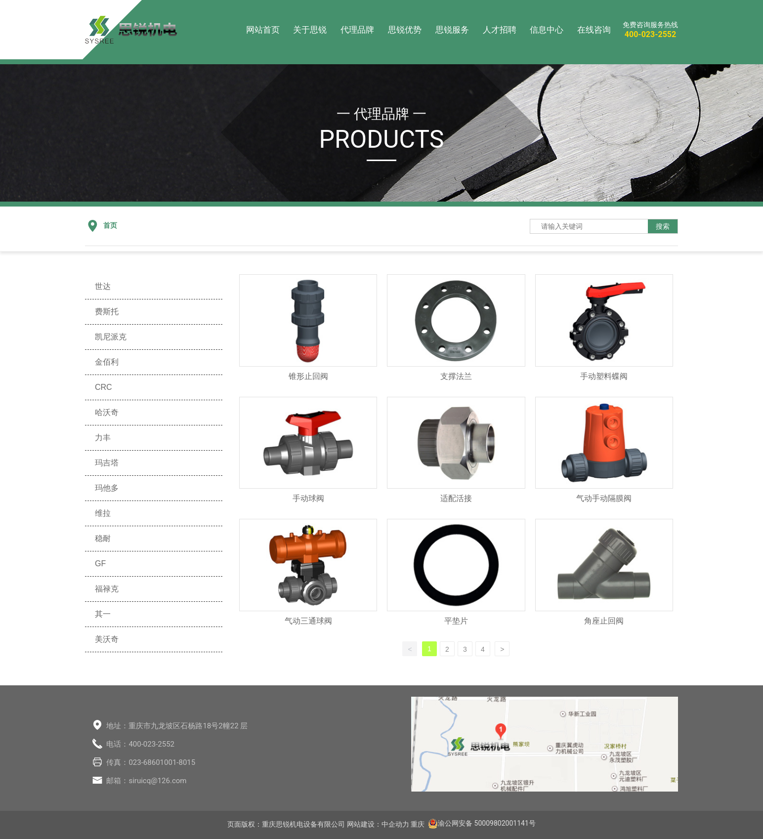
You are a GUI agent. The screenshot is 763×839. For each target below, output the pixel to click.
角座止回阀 (604, 621)
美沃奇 (107, 639)
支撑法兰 (456, 376)
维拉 (103, 513)
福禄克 (107, 589)
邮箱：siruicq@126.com (146, 780)
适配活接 (456, 498)
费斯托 (107, 311)
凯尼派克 (111, 337)
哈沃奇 (107, 412)
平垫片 (456, 621)
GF (100, 563)
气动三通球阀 (308, 621)
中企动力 (395, 824)
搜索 (663, 226)
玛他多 (107, 488)
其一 (103, 614)
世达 (103, 286)
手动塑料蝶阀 (604, 376)
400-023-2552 (650, 34)
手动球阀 (308, 498)
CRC (103, 387)
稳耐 (103, 538)
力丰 (103, 437)
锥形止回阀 (308, 376)
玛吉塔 (107, 463)
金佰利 (107, 362)
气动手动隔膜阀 (604, 498)
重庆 (417, 824)
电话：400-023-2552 (140, 744)
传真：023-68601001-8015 (150, 762)
